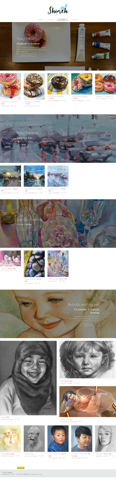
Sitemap (9, 472)
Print (4, 472)
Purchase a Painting (26, 55)
